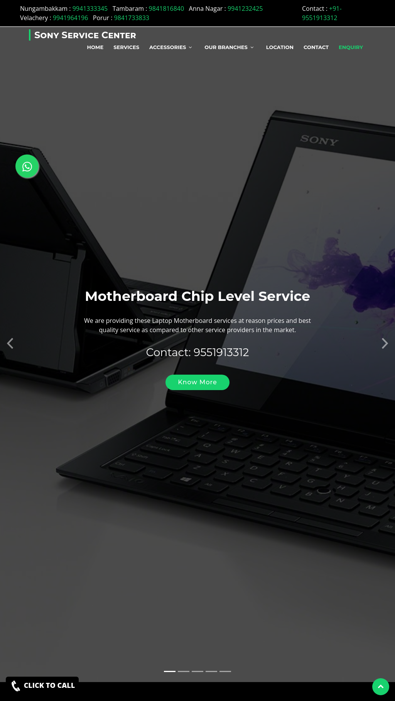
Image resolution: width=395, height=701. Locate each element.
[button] (10, 334)
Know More (197, 375)
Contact (316, 47)
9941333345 (90, 8)
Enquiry (351, 47)
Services (126, 47)
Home (95, 47)
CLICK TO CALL (42, 686)
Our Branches (225, 47)
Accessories (167, 47)
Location (280, 47)
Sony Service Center (85, 35)
